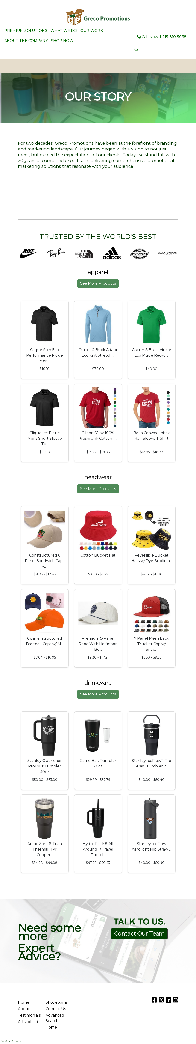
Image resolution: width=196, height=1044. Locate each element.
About (24, 1009)
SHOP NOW (62, 41)
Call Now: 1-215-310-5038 (162, 37)
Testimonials (29, 1015)
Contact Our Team (139, 933)
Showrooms (56, 1002)
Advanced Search (55, 1018)
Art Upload (28, 1022)
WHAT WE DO (63, 30)
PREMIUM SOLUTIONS (25, 30)
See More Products (98, 283)
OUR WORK (91, 30)
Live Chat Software (11, 1041)
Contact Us (56, 1009)
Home (23, 1002)
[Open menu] (186, 66)
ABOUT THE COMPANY (26, 41)
